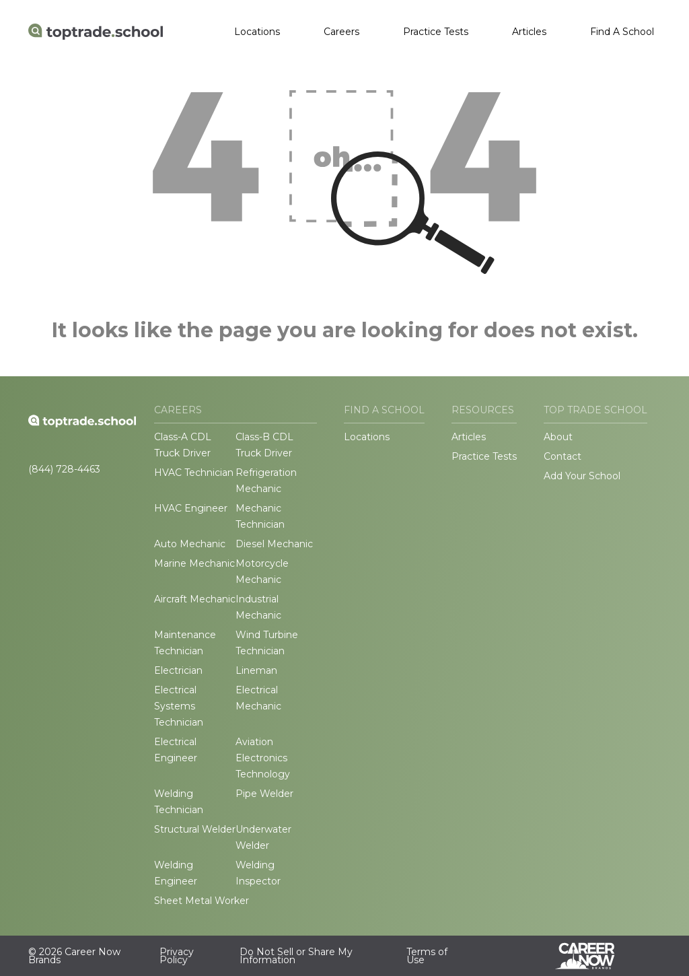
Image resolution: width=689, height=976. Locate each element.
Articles (529, 32)
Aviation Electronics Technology (262, 758)
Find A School (622, 32)
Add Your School (582, 476)
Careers (341, 32)
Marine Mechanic (194, 563)
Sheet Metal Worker (201, 901)
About (558, 437)
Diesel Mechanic (274, 544)
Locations (257, 32)
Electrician (178, 670)
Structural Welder (194, 829)
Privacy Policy (176, 956)
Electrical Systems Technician (178, 706)
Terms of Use (426, 956)
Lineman (256, 670)
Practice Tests (435, 32)
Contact (562, 456)
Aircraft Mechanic (194, 599)
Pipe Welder (264, 794)
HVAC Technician (193, 472)
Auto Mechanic (189, 544)
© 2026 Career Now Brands (74, 956)
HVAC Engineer (190, 508)
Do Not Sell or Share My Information (296, 956)
